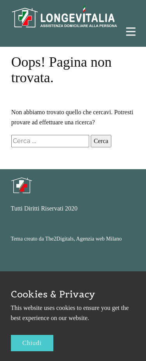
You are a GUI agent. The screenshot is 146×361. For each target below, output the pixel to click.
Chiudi (32, 343)
